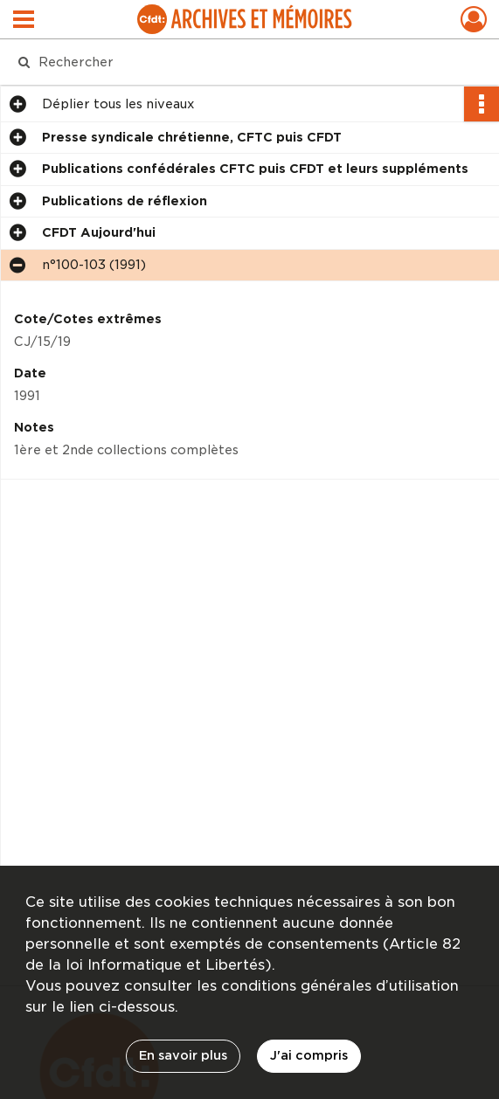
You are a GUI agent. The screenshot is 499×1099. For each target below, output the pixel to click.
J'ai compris (309, 1055)
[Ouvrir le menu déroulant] (23, 20)
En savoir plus (183, 1055)
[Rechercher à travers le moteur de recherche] (235, 62)
